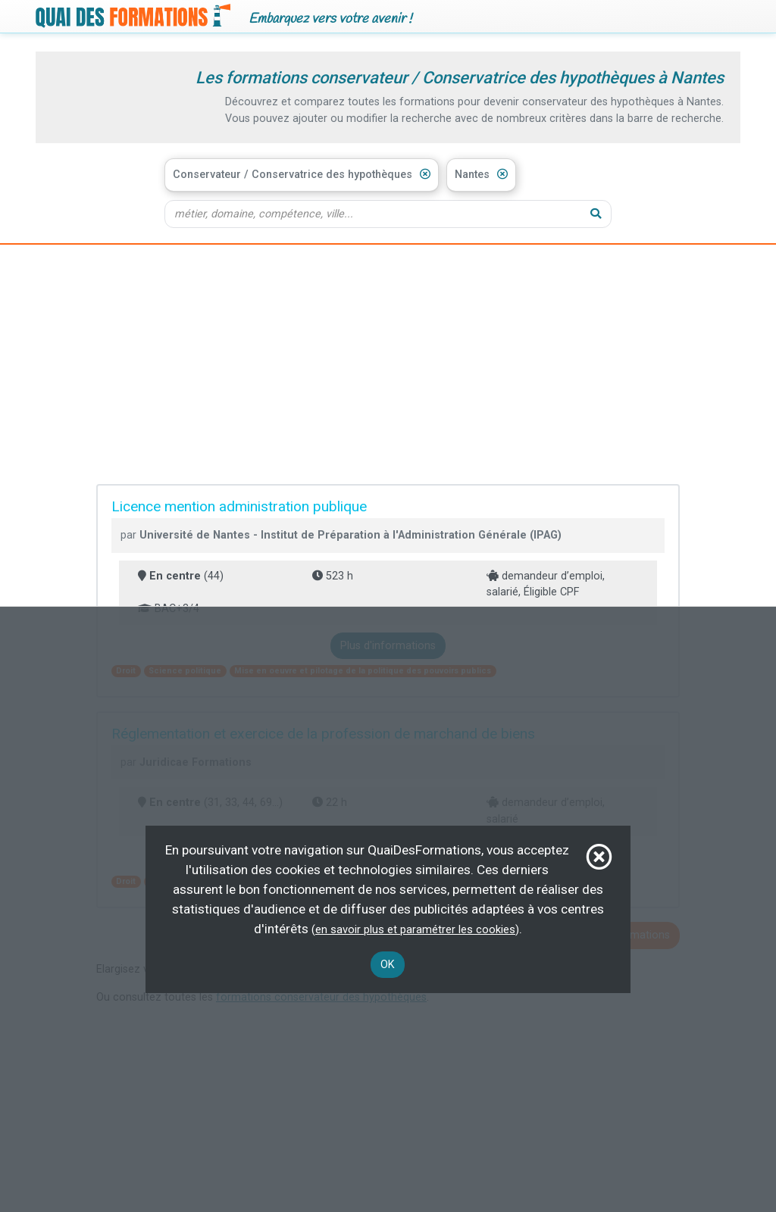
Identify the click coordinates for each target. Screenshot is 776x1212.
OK (387, 964)
